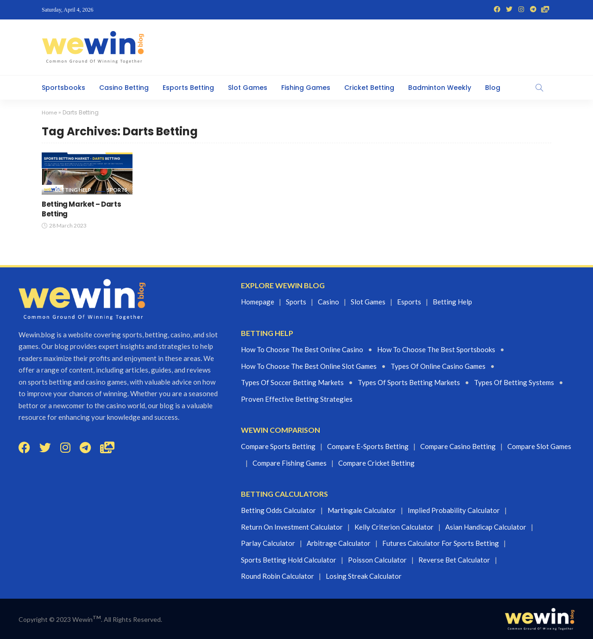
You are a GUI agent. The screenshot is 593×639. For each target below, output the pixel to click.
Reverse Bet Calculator (454, 560)
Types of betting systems (514, 382)
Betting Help (73, 189)
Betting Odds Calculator (278, 510)
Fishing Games (305, 87)
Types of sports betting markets (409, 382)
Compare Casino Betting (458, 446)
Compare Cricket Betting (376, 462)
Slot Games (247, 87)
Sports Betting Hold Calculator (288, 560)
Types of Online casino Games (438, 365)
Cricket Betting (369, 87)
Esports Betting (188, 87)
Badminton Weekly (439, 87)
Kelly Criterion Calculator (394, 527)
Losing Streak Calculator (364, 576)
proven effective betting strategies (297, 398)
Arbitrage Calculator (339, 543)
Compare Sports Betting (278, 446)
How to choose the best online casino (302, 349)
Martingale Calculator (362, 510)
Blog (492, 87)
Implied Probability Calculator (454, 510)
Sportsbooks (63, 87)
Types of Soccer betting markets (292, 382)
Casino (328, 301)
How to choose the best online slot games (309, 365)
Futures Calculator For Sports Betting (440, 543)
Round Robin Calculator (277, 576)
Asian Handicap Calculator (485, 527)
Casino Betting (124, 87)
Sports (117, 189)
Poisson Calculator (377, 560)
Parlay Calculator (268, 543)
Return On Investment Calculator (292, 527)
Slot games (368, 301)
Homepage (257, 301)
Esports (409, 301)
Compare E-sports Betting (368, 446)
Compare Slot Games (539, 446)
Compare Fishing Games (289, 462)
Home (50, 112)
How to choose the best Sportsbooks (436, 349)
